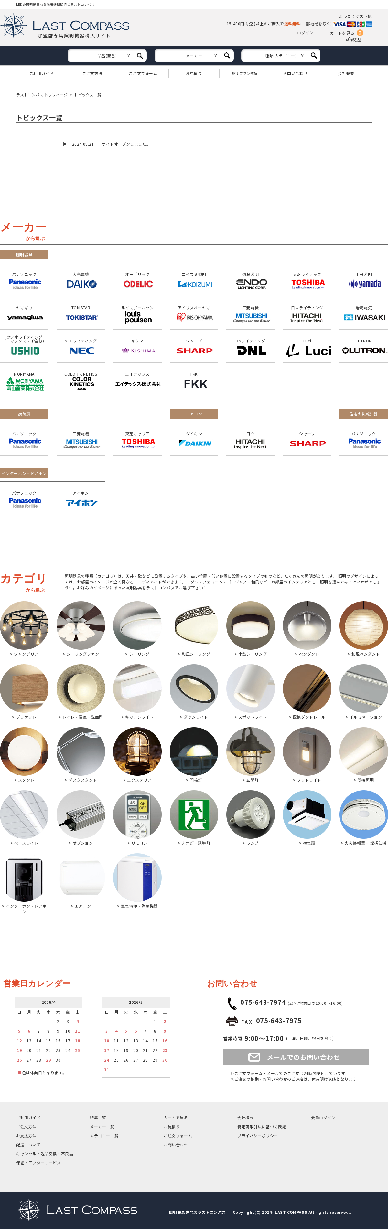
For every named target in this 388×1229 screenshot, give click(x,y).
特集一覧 (98, 1117)
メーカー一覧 (102, 1126)
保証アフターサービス (38, 1162)
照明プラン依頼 (244, 73)
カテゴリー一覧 (104, 1135)
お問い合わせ (295, 73)
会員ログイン (323, 1117)
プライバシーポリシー (257, 1135)
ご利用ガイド (41, 73)
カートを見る (342, 33)
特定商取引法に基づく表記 (261, 1126)
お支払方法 (26, 1135)
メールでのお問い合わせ (303, 1057)
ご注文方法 (92, 73)
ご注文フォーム (143, 73)
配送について (28, 1144)
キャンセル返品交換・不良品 (44, 1153)
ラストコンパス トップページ (42, 94)
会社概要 (346, 73)
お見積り (194, 73)
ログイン (305, 32)
